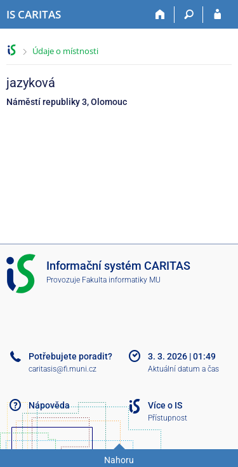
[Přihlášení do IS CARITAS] (217, 14)
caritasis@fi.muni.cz (62, 369)
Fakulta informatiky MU (121, 279)
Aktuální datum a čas (183, 369)
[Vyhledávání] (189, 14)
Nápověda (49, 405)
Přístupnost (167, 418)
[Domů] (160, 14)
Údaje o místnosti (65, 51)
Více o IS (165, 405)
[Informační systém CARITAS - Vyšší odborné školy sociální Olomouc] (33, 14)
